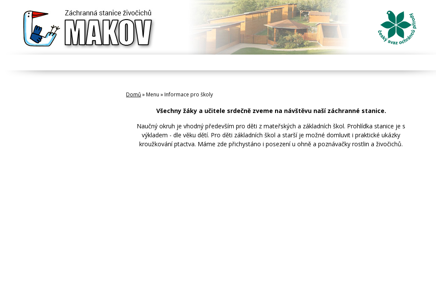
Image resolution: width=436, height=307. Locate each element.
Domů (133, 94)
